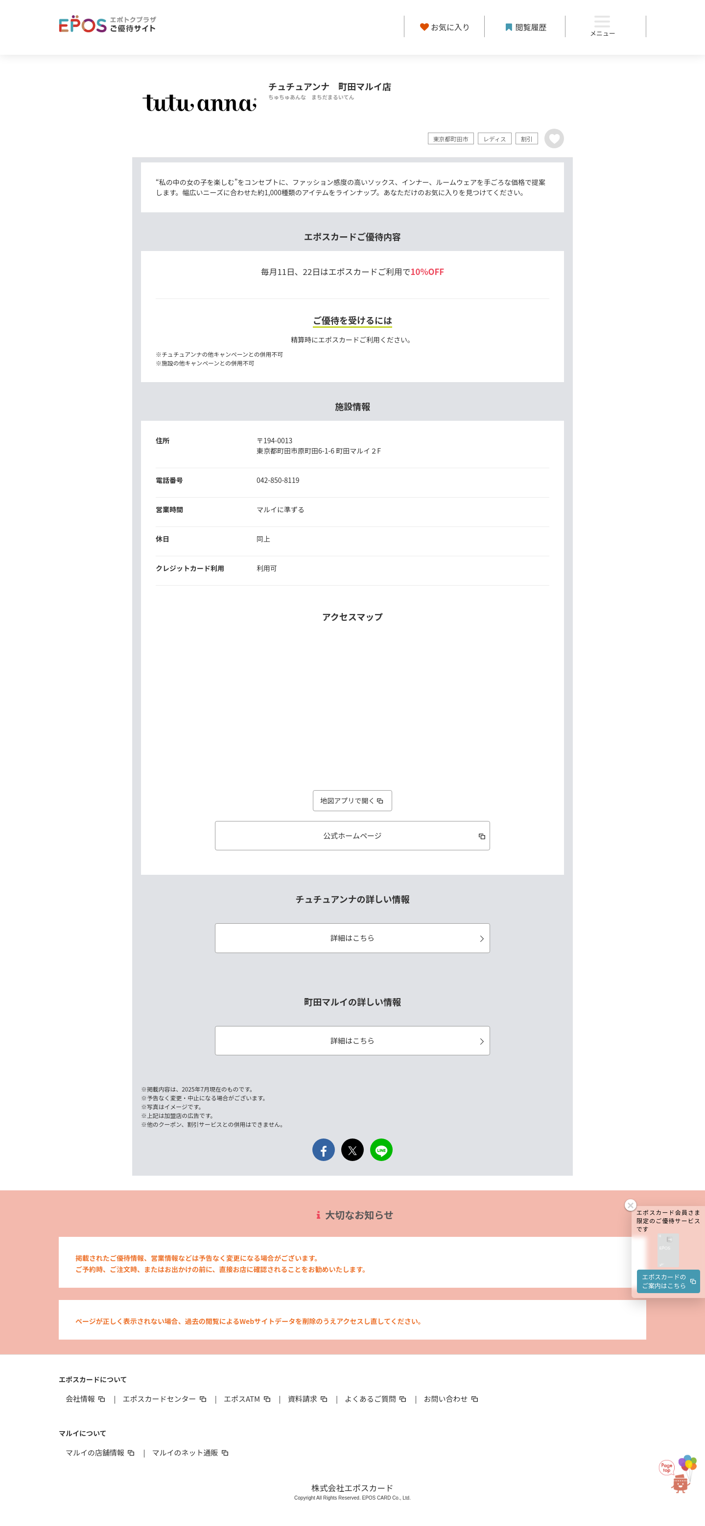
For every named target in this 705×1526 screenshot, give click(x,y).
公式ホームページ (405, 835)
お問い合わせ (452, 1398)
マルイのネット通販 (191, 1452)
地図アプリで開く (352, 800)
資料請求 (308, 1398)
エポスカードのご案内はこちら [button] (670, 1204)
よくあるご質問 (376, 1398)
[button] (668, 1173)
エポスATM (248, 1398)
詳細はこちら (408, 938)
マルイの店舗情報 (101, 1452)
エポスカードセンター (165, 1398)
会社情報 (86, 1398)
